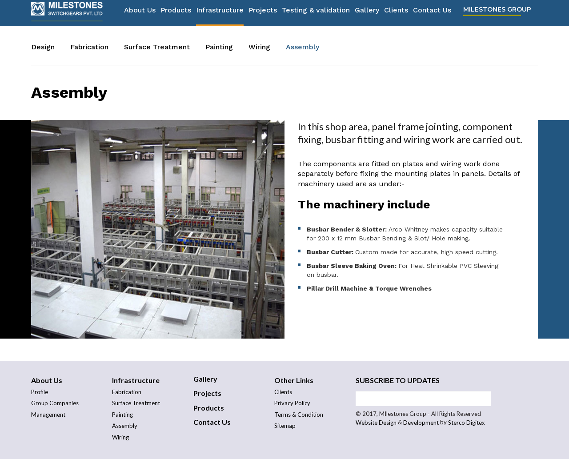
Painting (219, 47)
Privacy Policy (292, 403)
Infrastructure (220, 13)
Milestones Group (497, 13)
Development (421, 422)
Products (175, 13)
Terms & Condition (298, 414)
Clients (396, 13)
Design (43, 47)
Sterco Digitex (466, 422)
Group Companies (55, 403)
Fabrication (89, 47)
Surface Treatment (157, 47)
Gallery (367, 13)
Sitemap (285, 425)
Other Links (293, 380)
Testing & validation (316, 13)
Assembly (302, 47)
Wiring (259, 47)
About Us (140, 13)
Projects (262, 13)
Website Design (376, 422)
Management (48, 414)
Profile (39, 391)
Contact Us (432, 13)
